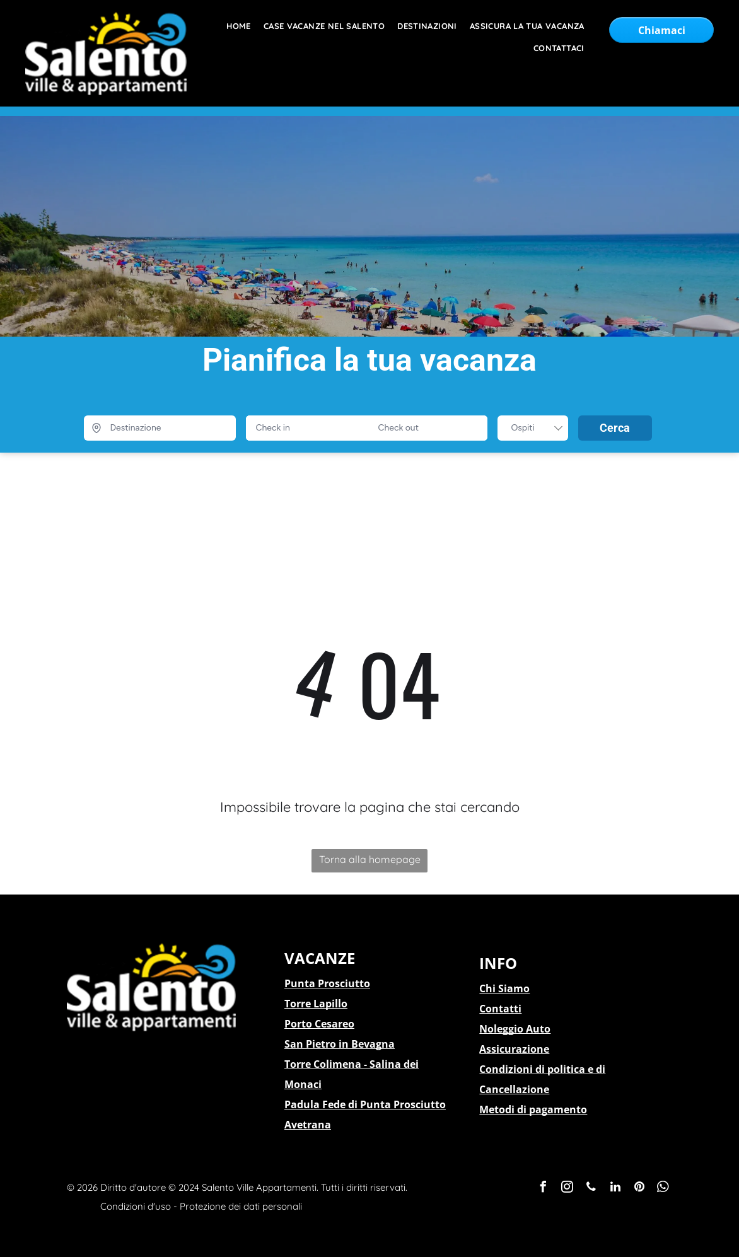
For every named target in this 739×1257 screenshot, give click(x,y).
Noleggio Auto (514, 1029)
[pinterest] (639, 1188)
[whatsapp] (663, 1188)
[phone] (591, 1188)
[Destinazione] (160, 428)
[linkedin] (615, 1188)
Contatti (500, 1009)
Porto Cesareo (319, 1024)
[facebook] (543, 1188)
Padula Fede (315, 1104)
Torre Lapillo (315, 1004)
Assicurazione (514, 1049)
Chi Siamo (504, 988)
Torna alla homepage (370, 859)
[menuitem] (232, 26)
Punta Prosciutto (327, 983)
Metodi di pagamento (533, 1109)
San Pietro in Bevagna (339, 1044)
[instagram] (567, 1188)
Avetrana (307, 1125)
